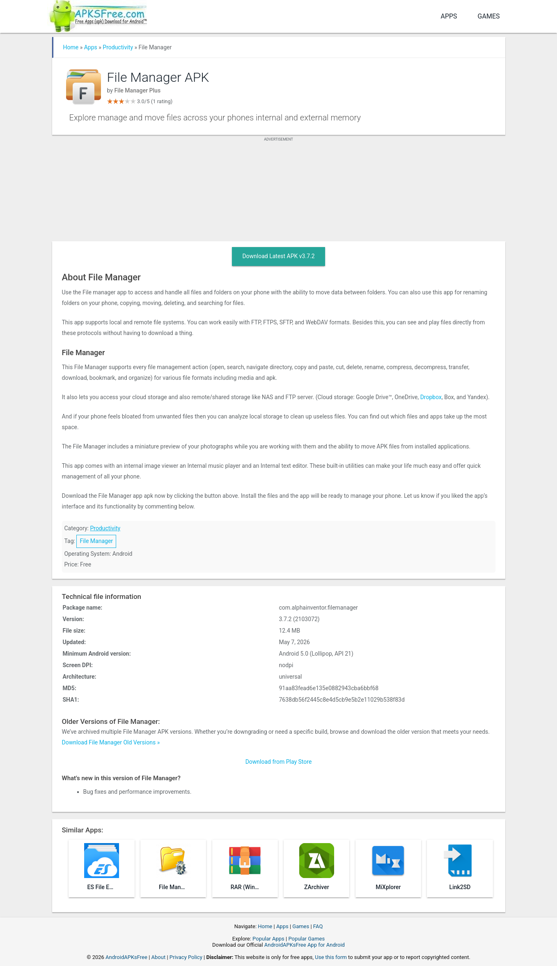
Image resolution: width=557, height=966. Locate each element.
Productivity (118, 47)
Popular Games (306, 939)
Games (489, 16)
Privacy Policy (186, 957)
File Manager (96, 541)
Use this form (331, 957)
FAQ (318, 926)
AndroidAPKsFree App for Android (304, 945)
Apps (448, 16)
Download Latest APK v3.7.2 (278, 256)
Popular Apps (268, 939)
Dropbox (431, 397)
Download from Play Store (278, 761)
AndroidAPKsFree (126, 957)
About (158, 957)
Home (71, 47)
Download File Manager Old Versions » (111, 742)
